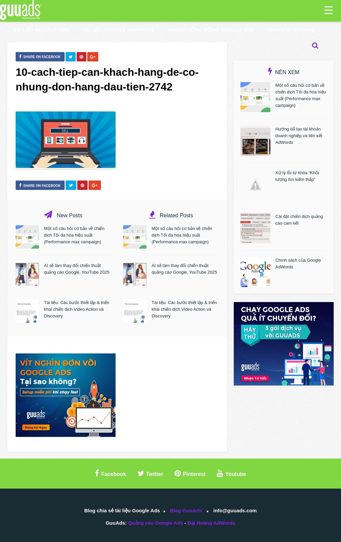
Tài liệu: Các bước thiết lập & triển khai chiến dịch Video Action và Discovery (76, 309)
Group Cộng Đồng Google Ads (211, 30)
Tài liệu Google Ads (41, 30)
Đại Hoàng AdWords (211, 523)
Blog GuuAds (186, 510)
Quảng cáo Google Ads (155, 523)
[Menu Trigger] (328, 10)
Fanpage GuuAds (291, 30)
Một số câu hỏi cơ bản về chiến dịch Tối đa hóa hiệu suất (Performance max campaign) (74, 235)
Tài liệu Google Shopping (118, 30)
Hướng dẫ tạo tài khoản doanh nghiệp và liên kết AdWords (298, 135)
